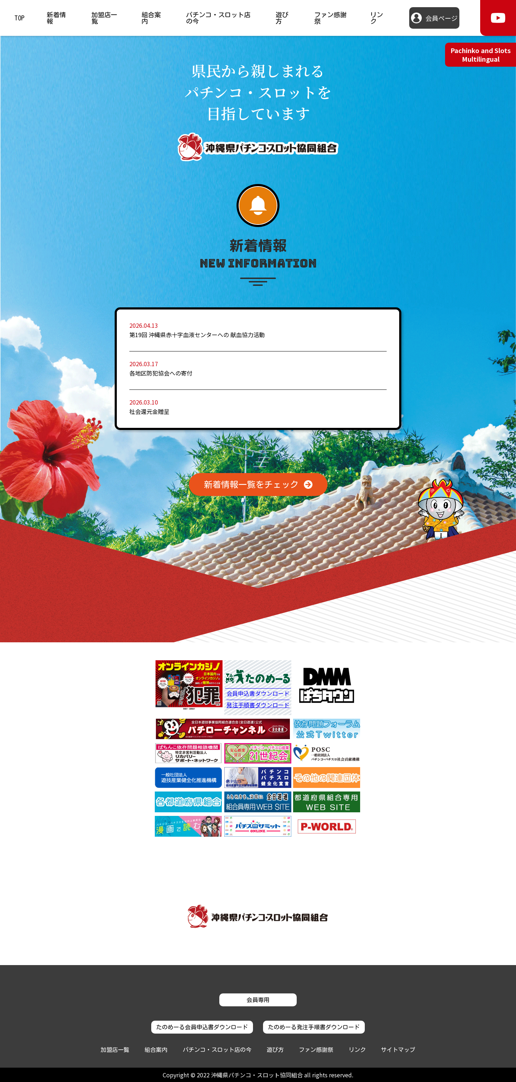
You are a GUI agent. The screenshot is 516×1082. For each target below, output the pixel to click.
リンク (376, 17)
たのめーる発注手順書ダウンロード (314, 1027)
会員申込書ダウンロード (258, 694)
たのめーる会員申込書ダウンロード (202, 1027)
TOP (19, 18)
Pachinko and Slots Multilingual (480, 54)
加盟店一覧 (104, 17)
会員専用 (258, 1000)
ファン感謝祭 (330, 17)
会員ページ (441, 18)
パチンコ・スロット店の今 (218, 17)
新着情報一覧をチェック (251, 484)
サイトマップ (398, 1050)
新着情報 (56, 17)
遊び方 (282, 17)
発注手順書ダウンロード (258, 705)
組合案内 (151, 17)
